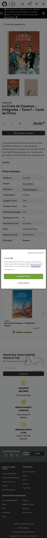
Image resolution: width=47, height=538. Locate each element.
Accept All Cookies (23, 276)
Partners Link (9, 269)
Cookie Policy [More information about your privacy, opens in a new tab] (35, 266)
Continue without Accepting (36, 252)
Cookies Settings (23, 283)
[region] (23, 269)
